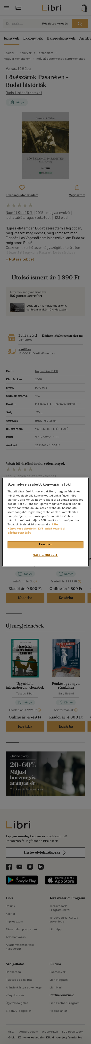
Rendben (45, 544)
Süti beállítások (45, 555)
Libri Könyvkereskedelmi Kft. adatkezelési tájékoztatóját (36, 529)
